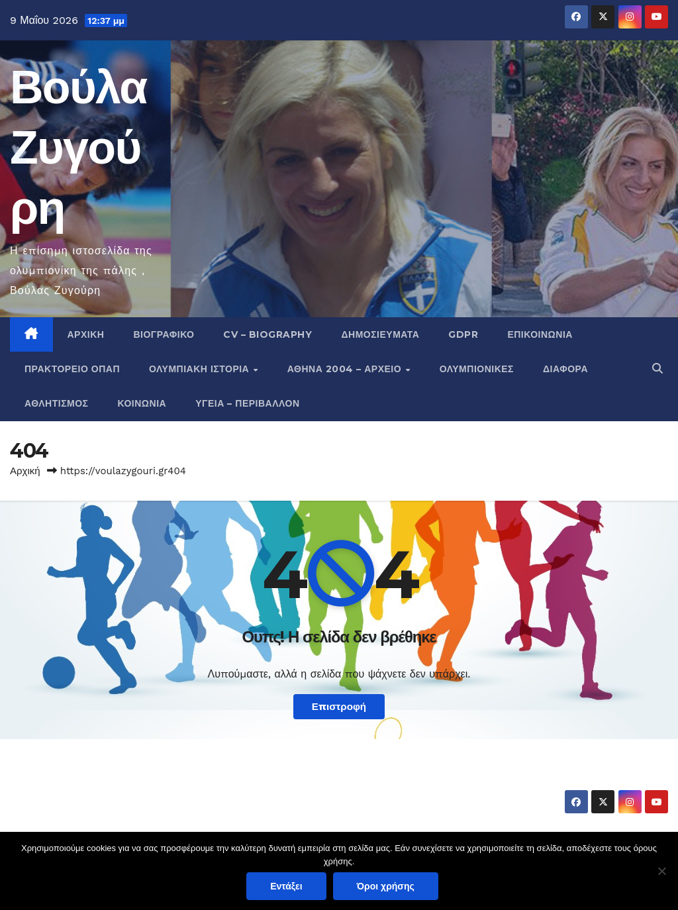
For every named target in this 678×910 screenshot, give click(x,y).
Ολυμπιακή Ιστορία (200, 369)
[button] (657, 368)
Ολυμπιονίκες (477, 369)
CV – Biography (267, 334)
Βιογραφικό (163, 334)
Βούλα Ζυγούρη (78, 147)
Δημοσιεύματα (380, 334)
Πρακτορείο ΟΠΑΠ (72, 369)
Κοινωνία (142, 403)
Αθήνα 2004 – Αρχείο (346, 369)
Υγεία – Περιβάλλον (247, 403)
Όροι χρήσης (385, 886)
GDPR (463, 334)
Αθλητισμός (56, 403)
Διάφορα (565, 369)
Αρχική (86, 334)
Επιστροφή (339, 707)
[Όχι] (661, 871)
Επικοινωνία (540, 334)
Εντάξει (286, 886)
